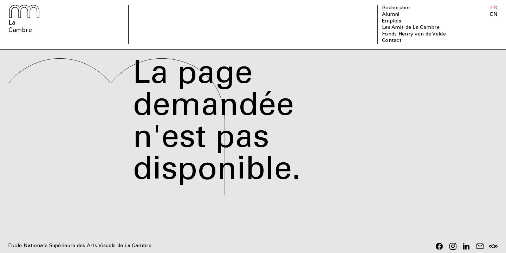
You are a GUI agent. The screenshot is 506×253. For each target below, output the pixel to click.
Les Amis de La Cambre (411, 27)
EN (494, 14)
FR (493, 8)
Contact (391, 40)
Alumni (391, 14)
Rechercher (396, 8)
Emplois (391, 21)
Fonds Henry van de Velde (414, 34)
